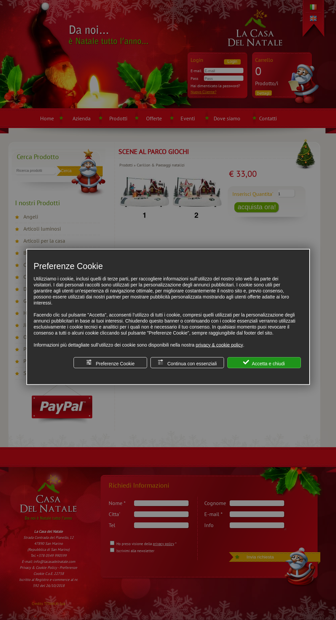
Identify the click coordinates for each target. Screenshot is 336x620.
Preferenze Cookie (110, 362)
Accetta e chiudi (264, 362)
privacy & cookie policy (219, 344)
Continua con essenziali (187, 362)
